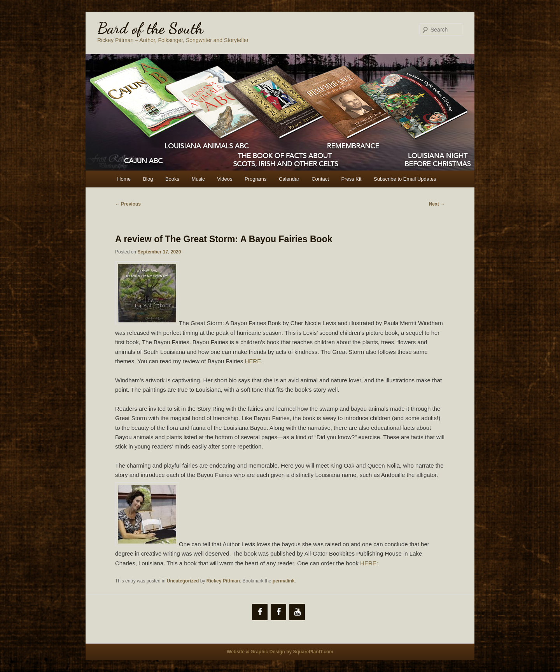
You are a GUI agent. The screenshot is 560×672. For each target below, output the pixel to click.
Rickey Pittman (223, 581)
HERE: (369, 563)
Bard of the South (150, 28)
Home (124, 179)
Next (437, 204)
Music (198, 179)
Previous (128, 204)
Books (172, 179)
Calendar (289, 179)
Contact (320, 179)
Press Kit (351, 179)
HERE (253, 361)
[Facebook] (260, 612)
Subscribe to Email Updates (405, 179)
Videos (225, 179)
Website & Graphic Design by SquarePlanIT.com (280, 651)
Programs (255, 179)
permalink (284, 581)
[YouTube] (297, 612)
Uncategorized (183, 581)
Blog (148, 179)
